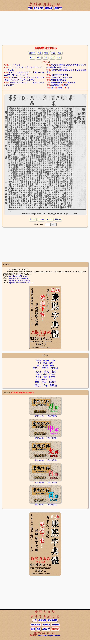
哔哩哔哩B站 (52, 416)
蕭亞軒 (52, 382)
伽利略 (46, 360)
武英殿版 (46, 625)
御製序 (32, 53)
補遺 (45, 58)
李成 (45, 363)
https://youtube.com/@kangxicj (19, 280)
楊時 (39, 366)
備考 (52, 58)
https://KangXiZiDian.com (17, 276)
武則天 (52, 379)
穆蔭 (52, 366)
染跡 (45, 377)
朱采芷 (44, 379)
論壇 (33, 629)
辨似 (39, 58)
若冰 (37, 382)
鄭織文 (37, 385)
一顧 (38, 374)
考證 (58, 58)
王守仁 (35, 368)
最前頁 (32, 219)
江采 (44, 382)
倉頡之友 (58, 8)
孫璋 (39, 363)
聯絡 (38, 629)
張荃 (51, 363)
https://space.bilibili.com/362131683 (20, 283)
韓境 (46, 371)
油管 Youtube (39, 416)
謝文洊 (38, 371)
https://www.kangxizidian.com (49, 635)
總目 (59, 53)
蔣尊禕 (54, 368)
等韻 (53, 53)
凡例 (39, 53)
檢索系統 (42, 620)
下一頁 (49, 219)
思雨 (38, 379)
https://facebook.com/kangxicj (18, 278)
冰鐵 (53, 360)
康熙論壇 (49, 8)
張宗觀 (38, 360)
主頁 (30, 8)
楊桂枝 (52, 377)
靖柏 (45, 385)
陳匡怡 (53, 385)
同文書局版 (35, 625)
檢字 (32, 58)
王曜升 (45, 368)
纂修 (46, 53)
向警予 (38, 377)
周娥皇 (52, 374)
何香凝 (44, 374)
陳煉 (53, 371)
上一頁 (41, 219)
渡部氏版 (55, 625)
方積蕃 (45, 366)
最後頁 (58, 219)
